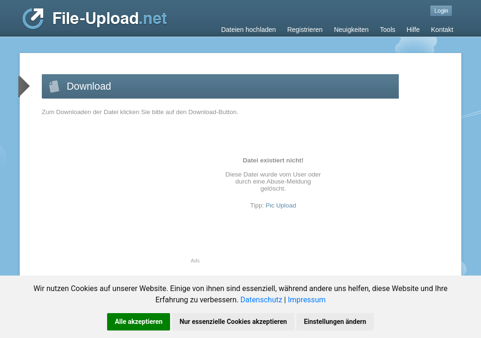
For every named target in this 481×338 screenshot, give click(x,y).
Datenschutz (261, 299)
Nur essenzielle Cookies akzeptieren (233, 321)
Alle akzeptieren (139, 321)
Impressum (307, 299)
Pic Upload (281, 205)
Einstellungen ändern (335, 321)
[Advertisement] (121, 192)
